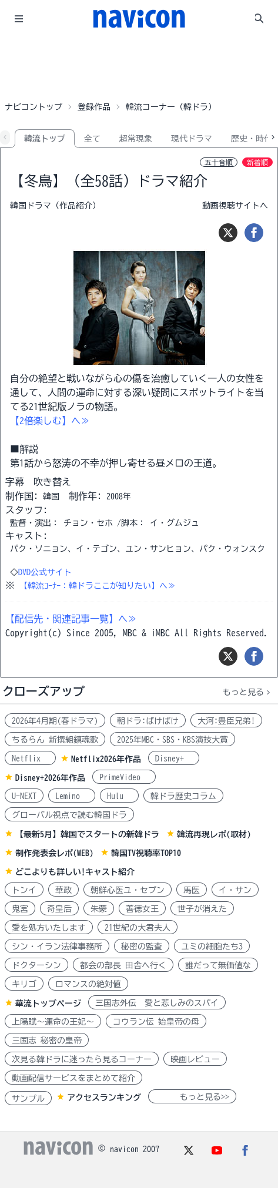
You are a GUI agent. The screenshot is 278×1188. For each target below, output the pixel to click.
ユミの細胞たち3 (212, 946)
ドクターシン (36, 965)
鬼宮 (20, 909)
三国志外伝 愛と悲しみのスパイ (157, 1003)
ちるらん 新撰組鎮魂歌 (55, 740)
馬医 (191, 890)
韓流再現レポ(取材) (214, 834)
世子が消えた (202, 909)
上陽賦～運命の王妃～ (53, 1022)
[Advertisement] (139, 67)
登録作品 (94, 107)
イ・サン (235, 890)
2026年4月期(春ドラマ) (55, 721)
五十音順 (219, 162)
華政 (63, 890)
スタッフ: (26, 510)
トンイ (24, 890)
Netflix (30, 758)
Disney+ (173, 758)
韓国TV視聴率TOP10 (146, 853)
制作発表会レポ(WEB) (54, 853)
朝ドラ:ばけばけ (148, 721)
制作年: (85, 496)
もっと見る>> (192, 1097)
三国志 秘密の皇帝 (47, 1040)
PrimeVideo (124, 777)
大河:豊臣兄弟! (226, 721)
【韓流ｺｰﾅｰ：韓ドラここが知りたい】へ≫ (97, 586)
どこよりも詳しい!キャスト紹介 (75, 872)
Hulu (119, 796)
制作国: (21, 496)
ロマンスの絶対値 (88, 984)
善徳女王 (142, 909)
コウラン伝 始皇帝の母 (156, 1022)
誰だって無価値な (218, 965)
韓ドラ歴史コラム (183, 796)
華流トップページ (48, 1003)
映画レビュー (195, 1059)
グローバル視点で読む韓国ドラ (69, 815)
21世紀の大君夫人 (137, 928)
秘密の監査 (141, 946)
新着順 (257, 162)
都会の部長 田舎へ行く (123, 965)
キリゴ (24, 984)
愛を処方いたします (49, 928)
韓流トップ (44, 139)
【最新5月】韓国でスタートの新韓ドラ (87, 834)
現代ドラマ (191, 139)
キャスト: (26, 536)
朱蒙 (99, 909)
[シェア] (253, 232)
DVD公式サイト (45, 572)
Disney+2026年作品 (50, 778)
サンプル (28, 1099)
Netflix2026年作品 (106, 759)
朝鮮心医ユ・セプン (128, 890)
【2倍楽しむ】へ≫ (50, 420)
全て (92, 139)
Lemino (71, 796)
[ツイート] (228, 232)
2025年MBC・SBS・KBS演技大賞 (172, 740)
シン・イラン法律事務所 (57, 946)
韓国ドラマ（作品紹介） (55, 206)
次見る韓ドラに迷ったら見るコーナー (82, 1059)
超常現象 (135, 139)
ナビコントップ (33, 107)
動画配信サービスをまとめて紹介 (73, 1078)
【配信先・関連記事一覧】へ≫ (71, 618)
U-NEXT (24, 796)
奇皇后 (59, 909)
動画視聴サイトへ (235, 206)
